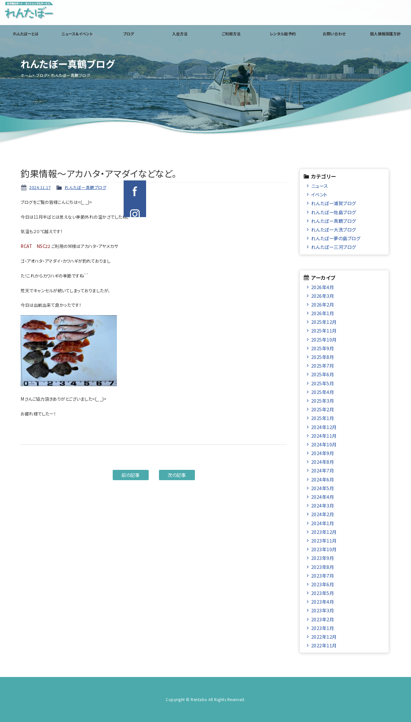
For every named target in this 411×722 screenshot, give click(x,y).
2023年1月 (322, 628)
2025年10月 (324, 339)
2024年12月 (324, 427)
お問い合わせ (334, 33)
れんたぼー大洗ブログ (333, 229)
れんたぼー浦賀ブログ (333, 203)
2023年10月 (324, 549)
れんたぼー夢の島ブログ (336, 238)
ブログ (128, 33)
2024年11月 (324, 436)
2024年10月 (324, 444)
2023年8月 (322, 567)
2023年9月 (322, 558)
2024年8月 (322, 462)
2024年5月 (322, 488)
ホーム (26, 75)
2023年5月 (322, 593)
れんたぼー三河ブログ (333, 247)
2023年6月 (322, 584)
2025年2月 (322, 409)
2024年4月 (322, 497)
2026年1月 (322, 313)
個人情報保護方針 (385, 33)
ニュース (319, 186)
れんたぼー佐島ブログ (333, 212)
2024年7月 (322, 470)
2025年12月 (324, 322)
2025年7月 (322, 365)
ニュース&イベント (77, 33)
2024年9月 (322, 453)
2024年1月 (322, 523)
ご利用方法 (231, 33)
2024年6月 (322, 479)
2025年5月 (322, 383)
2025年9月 (322, 348)
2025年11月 (324, 330)
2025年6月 (322, 374)
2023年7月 (322, 575)
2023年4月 (322, 602)
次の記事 (177, 474)
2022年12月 (324, 637)
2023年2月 (322, 619)
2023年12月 (324, 532)
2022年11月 (324, 645)
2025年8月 (322, 357)
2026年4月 (322, 287)
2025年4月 (322, 392)
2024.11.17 (40, 187)
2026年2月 (322, 304)
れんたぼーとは (26, 33)
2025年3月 (322, 401)
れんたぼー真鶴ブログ (85, 187)
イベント (319, 194)
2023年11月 (324, 540)
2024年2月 (322, 514)
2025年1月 (322, 418)
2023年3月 (322, 610)
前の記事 (130, 474)
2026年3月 (322, 296)
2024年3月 (322, 505)
